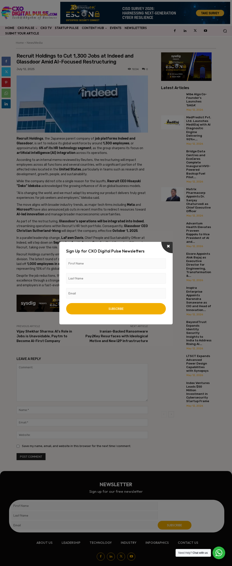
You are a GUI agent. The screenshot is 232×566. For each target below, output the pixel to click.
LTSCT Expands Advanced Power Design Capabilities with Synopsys (198, 363)
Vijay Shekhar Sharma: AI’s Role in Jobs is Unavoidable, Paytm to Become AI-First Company (44, 336)
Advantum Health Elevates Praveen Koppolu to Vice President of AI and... (198, 232)
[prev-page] (164, 414)
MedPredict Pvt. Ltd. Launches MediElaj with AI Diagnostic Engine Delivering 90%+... (198, 128)
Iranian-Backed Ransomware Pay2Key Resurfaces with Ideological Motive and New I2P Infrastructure (116, 336)
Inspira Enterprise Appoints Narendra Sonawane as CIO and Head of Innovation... (198, 298)
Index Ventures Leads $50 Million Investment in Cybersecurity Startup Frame (198, 392)
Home (20, 43)
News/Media (35, 43)
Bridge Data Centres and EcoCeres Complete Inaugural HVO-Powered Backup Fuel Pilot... (198, 164)
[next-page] (171, 414)
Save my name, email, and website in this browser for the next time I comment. (76, 446)
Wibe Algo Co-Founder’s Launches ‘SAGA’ (196, 99)
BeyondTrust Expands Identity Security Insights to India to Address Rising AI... (198, 333)
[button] (225, 31)
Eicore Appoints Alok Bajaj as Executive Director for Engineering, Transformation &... (198, 264)
